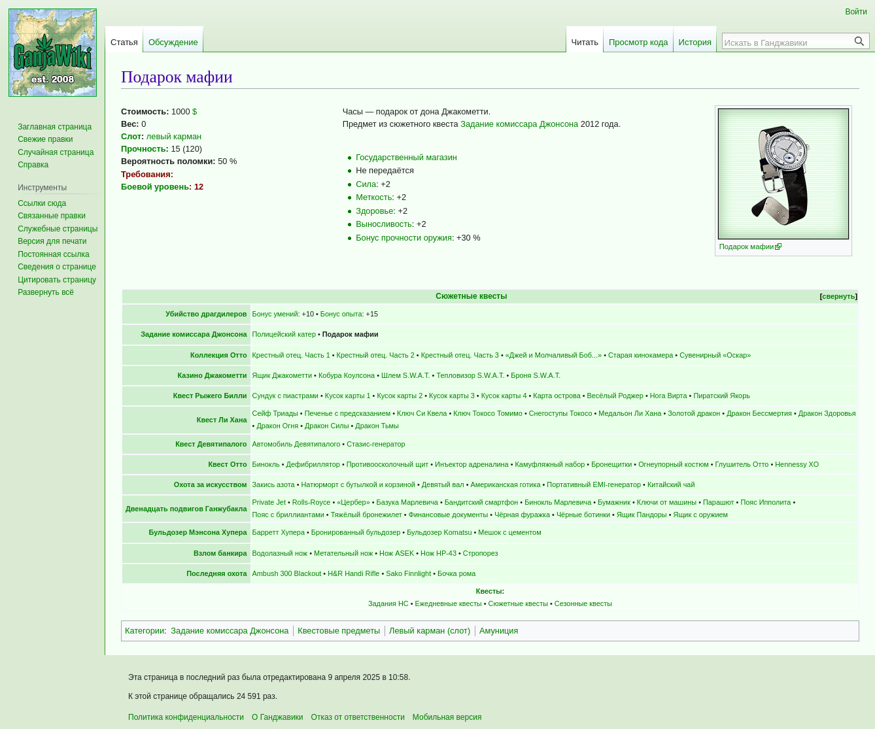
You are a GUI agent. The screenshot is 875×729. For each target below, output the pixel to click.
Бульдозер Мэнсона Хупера (198, 532)
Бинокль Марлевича (557, 502)
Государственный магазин (406, 157)
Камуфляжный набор (550, 464)
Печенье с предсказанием (348, 413)
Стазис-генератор (376, 444)
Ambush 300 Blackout (287, 573)
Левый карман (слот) (429, 631)
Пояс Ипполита (765, 502)
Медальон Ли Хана (629, 413)
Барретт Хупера (278, 532)
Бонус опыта (341, 314)
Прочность (143, 149)
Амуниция (499, 631)
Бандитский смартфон (482, 502)
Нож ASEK (396, 553)
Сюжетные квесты (471, 296)
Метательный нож (343, 553)
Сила (366, 184)
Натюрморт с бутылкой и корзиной (358, 484)
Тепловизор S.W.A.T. (470, 375)
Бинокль (266, 464)
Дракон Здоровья (827, 413)
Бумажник (614, 502)
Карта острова (556, 395)
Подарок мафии (746, 246)
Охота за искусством (210, 484)
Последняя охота (216, 573)
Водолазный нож (280, 553)
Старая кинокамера (640, 355)
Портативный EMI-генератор (594, 484)
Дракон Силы (327, 426)
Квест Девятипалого (211, 444)
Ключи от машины (666, 502)
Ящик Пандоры (642, 514)
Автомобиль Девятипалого (296, 444)
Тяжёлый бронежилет (366, 514)
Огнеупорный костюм (673, 464)
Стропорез (480, 553)
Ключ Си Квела (422, 413)
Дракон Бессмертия (759, 413)
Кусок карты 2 (399, 395)
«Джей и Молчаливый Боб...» (554, 355)
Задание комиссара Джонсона (519, 124)
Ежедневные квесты (448, 603)
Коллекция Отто (218, 355)
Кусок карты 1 (348, 395)
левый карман (173, 136)
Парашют (718, 502)
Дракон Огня (277, 426)
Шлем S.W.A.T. (405, 375)
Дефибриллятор (313, 464)
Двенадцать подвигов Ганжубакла (186, 509)
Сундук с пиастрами (285, 395)
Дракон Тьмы (377, 426)
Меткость (374, 197)
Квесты (489, 591)
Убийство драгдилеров (206, 314)
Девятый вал (443, 484)
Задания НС (388, 603)
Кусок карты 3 (452, 395)
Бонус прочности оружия (404, 238)
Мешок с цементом (509, 532)
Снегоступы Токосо (560, 413)
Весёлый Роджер (615, 395)
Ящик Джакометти (282, 375)
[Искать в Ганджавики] (789, 42)
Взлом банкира (220, 553)
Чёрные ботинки (583, 514)
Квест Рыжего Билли (210, 395)
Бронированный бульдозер (355, 532)
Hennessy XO (797, 464)
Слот (131, 136)
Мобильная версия (447, 717)
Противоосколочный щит (387, 464)
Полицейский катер (284, 334)
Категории (144, 631)
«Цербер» (353, 502)
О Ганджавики (277, 717)
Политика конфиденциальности (186, 717)
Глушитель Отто (742, 464)
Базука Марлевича (407, 502)
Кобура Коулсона (346, 375)
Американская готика (506, 484)
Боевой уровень (155, 187)
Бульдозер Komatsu (439, 532)
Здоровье (374, 211)
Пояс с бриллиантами (288, 514)
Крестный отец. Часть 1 (291, 355)
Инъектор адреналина (472, 464)
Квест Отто (227, 464)
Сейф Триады (275, 413)
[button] (46, 292)
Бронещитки (611, 464)
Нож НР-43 (438, 553)
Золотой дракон (694, 413)
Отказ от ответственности (358, 717)
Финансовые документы (449, 514)
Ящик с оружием (701, 514)
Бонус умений (275, 314)
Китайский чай (671, 484)
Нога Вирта (668, 395)
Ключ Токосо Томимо (488, 413)
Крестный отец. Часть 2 (376, 355)
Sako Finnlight (408, 573)
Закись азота (273, 484)
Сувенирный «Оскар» (715, 355)
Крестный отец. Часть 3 (460, 355)
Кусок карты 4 (504, 395)
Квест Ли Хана (222, 420)
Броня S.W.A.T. (535, 375)
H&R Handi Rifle (353, 573)
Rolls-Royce (311, 502)
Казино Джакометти (212, 375)
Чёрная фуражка (522, 514)
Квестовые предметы (339, 631)
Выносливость (384, 224)
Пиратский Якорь (721, 395)
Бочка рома (456, 573)
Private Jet (269, 502)
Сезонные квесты (583, 603)
